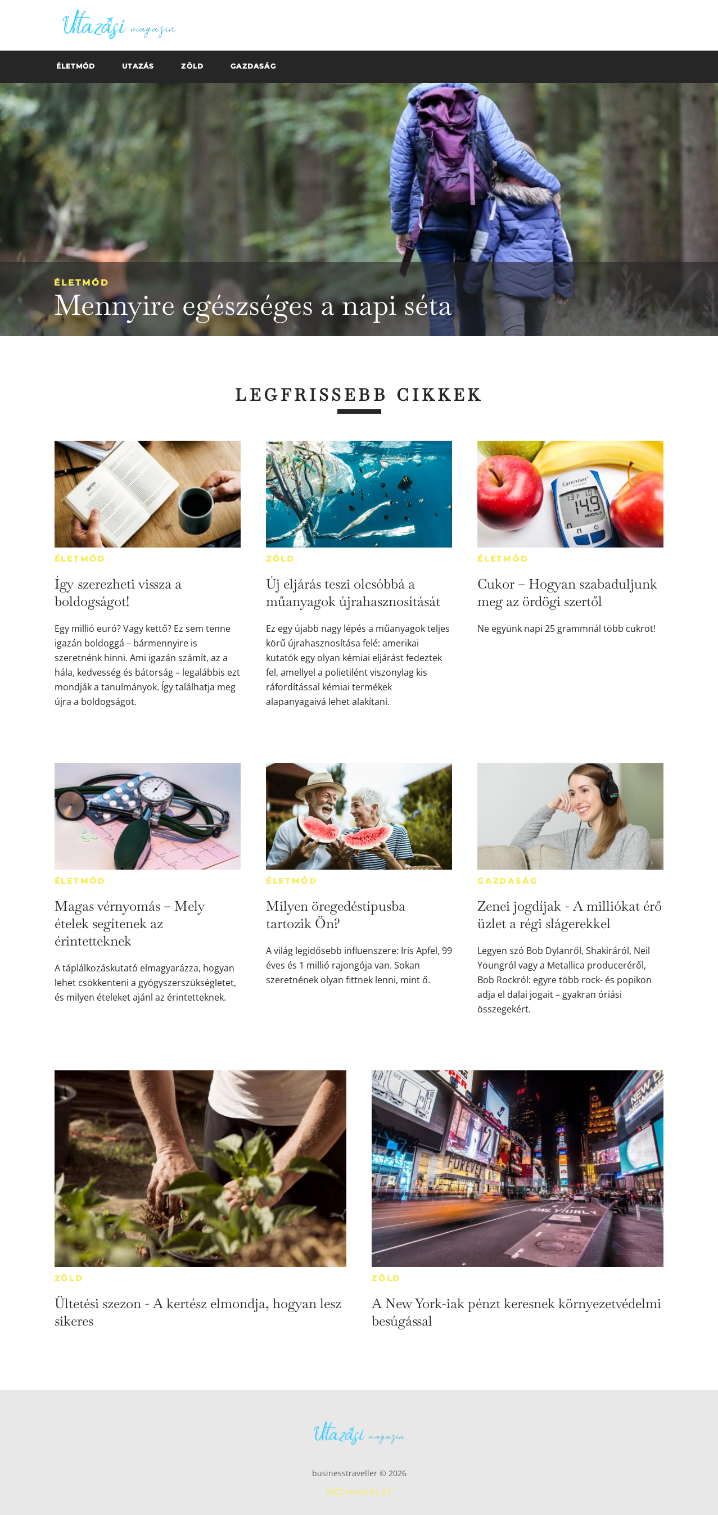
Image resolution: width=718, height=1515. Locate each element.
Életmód (81, 282)
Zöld (280, 559)
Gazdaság (507, 881)
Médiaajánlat (359, 1491)
